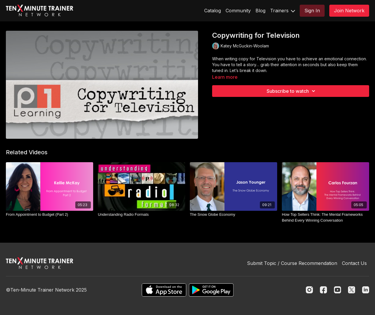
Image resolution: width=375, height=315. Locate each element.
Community (238, 10)
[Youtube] (337, 289)
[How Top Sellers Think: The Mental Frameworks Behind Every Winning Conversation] (325, 217)
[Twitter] (351, 289)
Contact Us (354, 263)
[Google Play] (211, 290)
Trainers (282, 10)
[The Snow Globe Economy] (233, 215)
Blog (260, 10)
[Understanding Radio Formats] (141, 215)
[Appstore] (164, 290)
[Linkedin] (365, 289)
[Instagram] (309, 289)
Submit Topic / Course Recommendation (292, 263)
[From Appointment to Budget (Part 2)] (49, 215)
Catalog (212, 10)
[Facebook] (323, 289)
